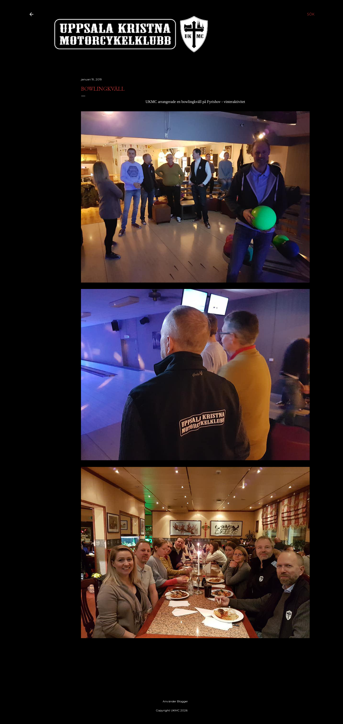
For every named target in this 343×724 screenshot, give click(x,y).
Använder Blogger (171, 701)
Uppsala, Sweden (106, 659)
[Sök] (310, 14)
